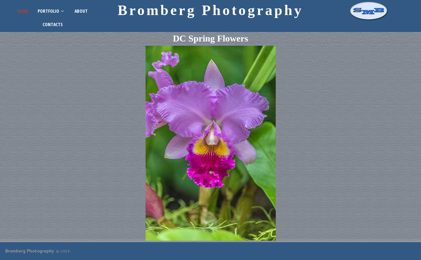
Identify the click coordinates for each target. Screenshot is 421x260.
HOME (22, 11)
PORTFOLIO (51, 11)
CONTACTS (53, 24)
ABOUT (81, 11)
